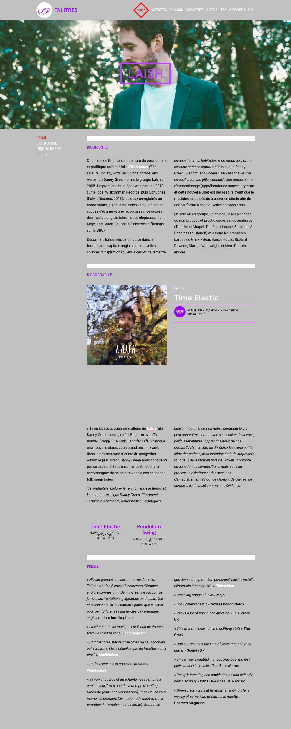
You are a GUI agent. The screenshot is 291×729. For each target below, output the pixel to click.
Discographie (49, 149)
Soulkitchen (108, 655)
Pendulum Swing (149, 529)
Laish (179, 288)
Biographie (46, 143)
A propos (237, 10)
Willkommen (138, 167)
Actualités (216, 10)
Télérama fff (135, 633)
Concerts (194, 10)
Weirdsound (96, 670)
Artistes (159, 10)
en (250, 10)
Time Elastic (105, 526)
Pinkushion (225, 586)
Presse (42, 154)
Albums (176, 10)
